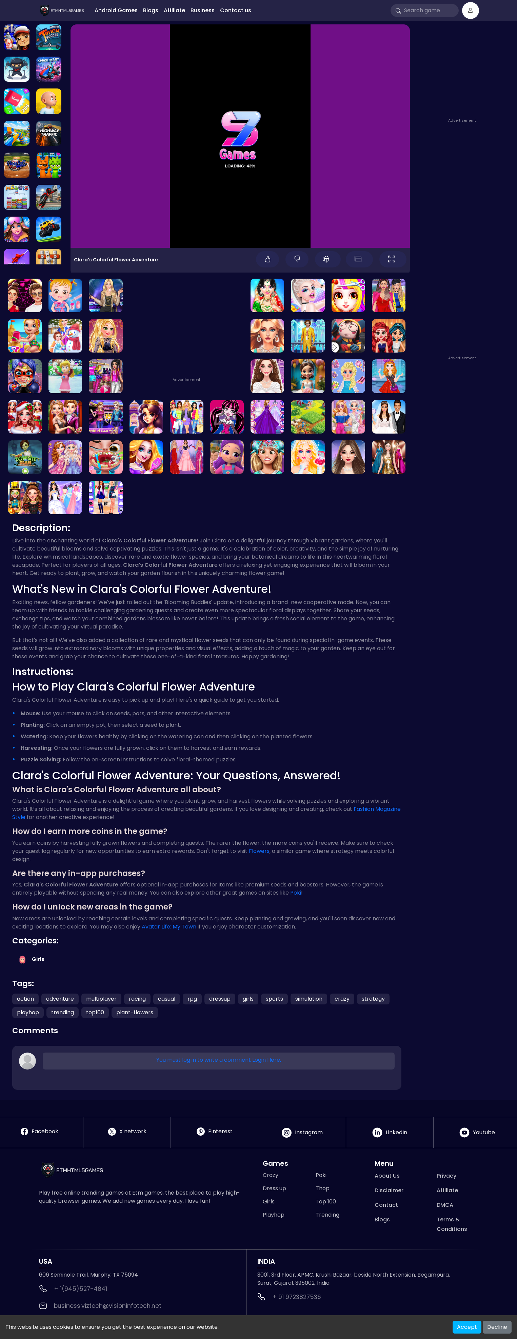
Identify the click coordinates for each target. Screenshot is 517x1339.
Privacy (446, 1176)
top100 (95, 1012)
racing (137, 999)
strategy (373, 999)
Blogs (150, 10)
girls (248, 999)
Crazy (270, 1175)
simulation (308, 999)
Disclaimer (389, 1190)
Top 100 (326, 1201)
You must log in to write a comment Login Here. (218, 1060)
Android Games (116, 10)
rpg (192, 999)
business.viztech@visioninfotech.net (107, 1306)
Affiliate (174, 10)
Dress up (274, 1188)
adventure (60, 999)
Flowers (259, 851)
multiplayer (101, 999)
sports (274, 999)
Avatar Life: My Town (169, 927)
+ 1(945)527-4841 (80, 1289)
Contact (386, 1205)
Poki (295, 893)
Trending (327, 1215)
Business (203, 10)
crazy (342, 999)
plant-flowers (134, 1012)
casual (166, 999)
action (25, 999)
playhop (28, 1012)
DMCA (445, 1205)
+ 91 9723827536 (296, 1297)
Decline (497, 1327)
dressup (220, 999)
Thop (323, 1188)
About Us (387, 1176)
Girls (269, 1201)
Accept (467, 1327)
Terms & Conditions (452, 1224)
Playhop (273, 1215)
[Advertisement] (464, 73)
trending (62, 1012)
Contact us (235, 10)
